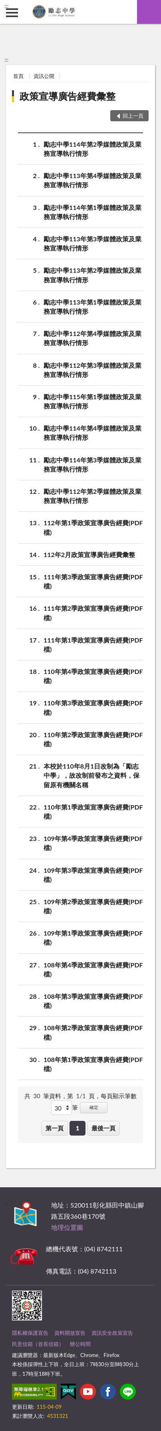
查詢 (149, 12)
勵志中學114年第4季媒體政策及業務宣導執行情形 (92, 432)
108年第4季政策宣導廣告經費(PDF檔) (93, 969)
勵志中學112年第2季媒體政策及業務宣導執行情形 (92, 495)
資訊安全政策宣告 (112, 1333)
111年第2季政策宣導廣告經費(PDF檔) (93, 612)
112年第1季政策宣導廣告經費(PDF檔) (93, 527)
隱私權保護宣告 (30, 1333)
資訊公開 (44, 76)
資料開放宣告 (69, 1333)
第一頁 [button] (55, 1128)
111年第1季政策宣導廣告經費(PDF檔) (93, 644)
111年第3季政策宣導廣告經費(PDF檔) (93, 581)
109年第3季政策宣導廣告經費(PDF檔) (93, 874)
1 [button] (78, 1128)
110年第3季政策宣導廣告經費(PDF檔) (93, 707)
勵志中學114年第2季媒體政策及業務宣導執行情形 (92, 148)
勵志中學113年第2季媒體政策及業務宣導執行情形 (92, 274)
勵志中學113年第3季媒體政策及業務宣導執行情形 (92, 243)
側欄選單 (12, 12)
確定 (93, 1107)
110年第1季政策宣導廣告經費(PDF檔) (93, 811)
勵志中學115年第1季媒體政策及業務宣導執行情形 (92, 401)
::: (6, 6)
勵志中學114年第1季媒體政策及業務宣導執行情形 (92, 211)
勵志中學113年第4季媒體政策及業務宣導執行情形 (92, 179)
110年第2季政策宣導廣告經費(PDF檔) (93, 739)
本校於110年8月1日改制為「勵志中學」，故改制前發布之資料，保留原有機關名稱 (91, 774)
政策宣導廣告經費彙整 (67, 96)
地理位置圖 (67, 1227)
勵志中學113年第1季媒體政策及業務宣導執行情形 (92, 306)
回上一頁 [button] (133, 116)
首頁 (18, 76)
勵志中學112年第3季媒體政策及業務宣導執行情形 (92, 369)
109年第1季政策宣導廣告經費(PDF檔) (93, 937)
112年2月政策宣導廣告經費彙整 (89, 554)
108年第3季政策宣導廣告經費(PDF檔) (93, 1000)
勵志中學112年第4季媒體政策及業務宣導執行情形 (92, 337)
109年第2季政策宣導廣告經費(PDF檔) (93, 906)
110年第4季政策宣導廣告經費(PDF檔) (93, 675)
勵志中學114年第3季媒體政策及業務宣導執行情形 (92, 464)
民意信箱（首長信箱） (38, 1344)
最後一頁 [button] (103, 1128)
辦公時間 (80, 1344)
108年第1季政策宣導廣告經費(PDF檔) (93, 1063)
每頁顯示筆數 (119, 1095)
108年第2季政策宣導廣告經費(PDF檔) (93, 1032)
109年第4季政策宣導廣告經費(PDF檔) (93, 842)
